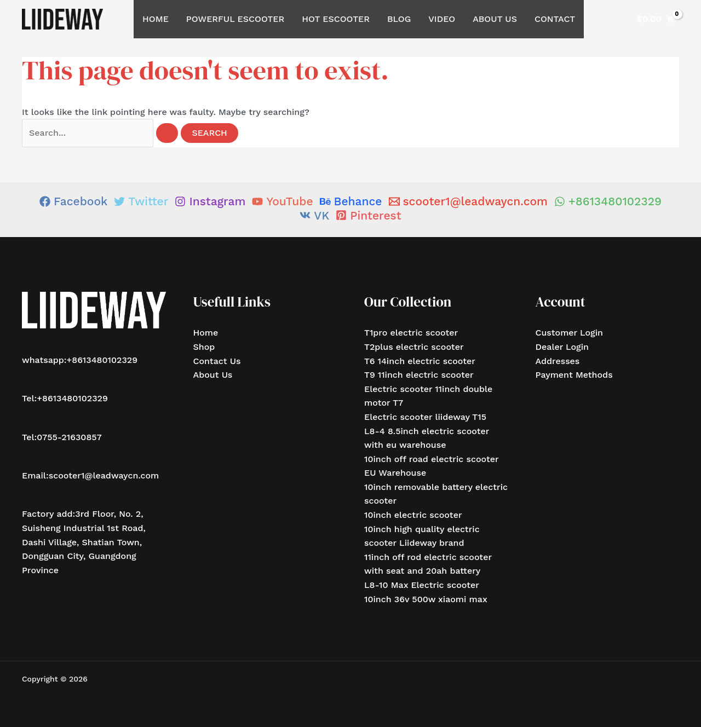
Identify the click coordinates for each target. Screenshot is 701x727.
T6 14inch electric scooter (419, 361)
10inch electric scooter (413, 515)
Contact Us (217, 361)
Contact (555, 19)
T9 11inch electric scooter (419, 375)
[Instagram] (210, 201)
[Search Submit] (167, 133)
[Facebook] (73, 201)
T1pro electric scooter (411, 332)
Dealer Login (562, 347)
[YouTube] (282, 201)
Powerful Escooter (235, 19)
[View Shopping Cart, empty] (656, 19)
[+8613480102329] (608, 201)
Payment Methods (574, 375)
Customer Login (570, 332)
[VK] (314, 215)
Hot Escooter (336, 19)
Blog (399, 19)
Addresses (558, 361)
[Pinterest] (368, 215)
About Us (495, 19)
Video (441, 19)
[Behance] (351, 201)
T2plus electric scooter (414, 347)
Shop (204, 347)
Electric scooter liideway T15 (425, 417)
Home (155, 19)
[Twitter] (141, 201)
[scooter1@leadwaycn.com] (468, 201)
